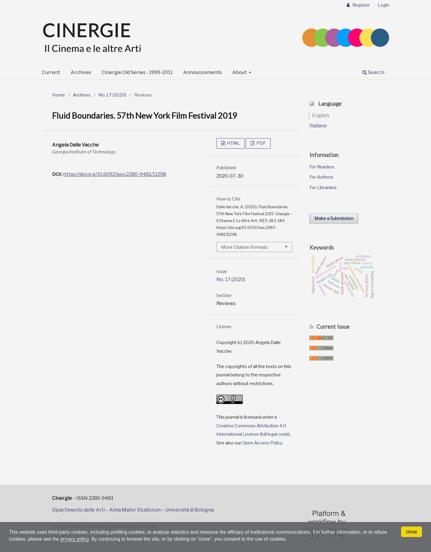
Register (360, 5)
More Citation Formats (244, 247)
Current (51, 72)
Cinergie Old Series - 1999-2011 (137, 72)
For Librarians (323, 187)
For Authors (321, 177)
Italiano (318, 126)
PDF (261, 143)
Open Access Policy (262, 443)
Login (383, 5)
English (320, 115)
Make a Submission (333, 218)
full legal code (275, 434)
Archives (81, 72)
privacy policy (74, 539)
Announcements (202, 72)
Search (373, 72)
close (411, 531)
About (240, 72)
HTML (233, 143)
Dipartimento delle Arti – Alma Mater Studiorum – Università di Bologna (133, 510)
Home (58, 95)
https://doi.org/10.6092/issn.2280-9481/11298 (114, 174)
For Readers (321, 167)
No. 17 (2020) (112, 95)
